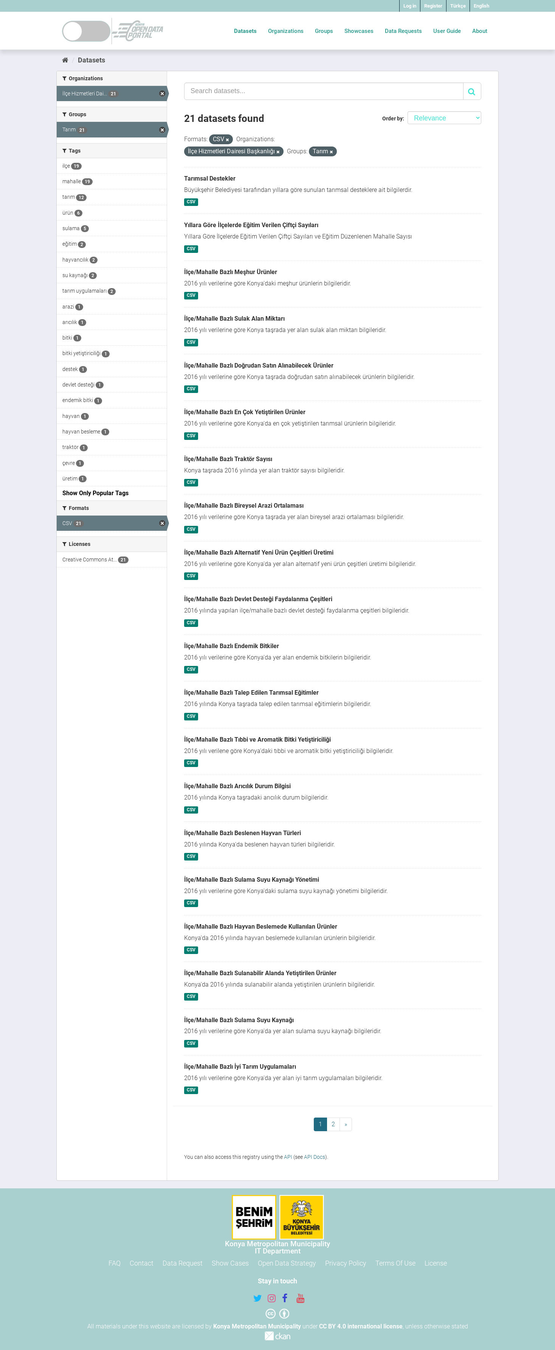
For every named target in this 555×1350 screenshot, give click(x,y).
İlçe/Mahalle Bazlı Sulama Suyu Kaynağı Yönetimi (251, 879)
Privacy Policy (345, 1263)
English (481, 6)
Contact (141, 1263)
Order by (392, 118)
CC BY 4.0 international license (361, 1326)
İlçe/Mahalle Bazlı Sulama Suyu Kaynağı (239, 1020)
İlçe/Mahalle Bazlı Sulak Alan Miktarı (234, 318)
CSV (191, 202)
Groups (324, 31)
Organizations (286, 31)
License (436, 1263)
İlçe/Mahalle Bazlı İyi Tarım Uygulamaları (240, 1066)
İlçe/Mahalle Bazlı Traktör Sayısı (228, 459)
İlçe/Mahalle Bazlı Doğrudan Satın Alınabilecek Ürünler (258, 365)
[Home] (65, 60)
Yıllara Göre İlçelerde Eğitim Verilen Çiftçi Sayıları (251, 225)
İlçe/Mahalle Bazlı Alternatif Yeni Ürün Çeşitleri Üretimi (258, 552)
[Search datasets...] (324, 91)
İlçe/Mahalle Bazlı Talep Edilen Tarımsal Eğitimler (251, 692)
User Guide (447, 31)
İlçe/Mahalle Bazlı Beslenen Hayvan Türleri (242, 833)
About (479, 31)
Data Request (183, 1263)
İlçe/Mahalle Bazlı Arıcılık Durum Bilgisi (237, 786)
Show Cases (230, 1263)
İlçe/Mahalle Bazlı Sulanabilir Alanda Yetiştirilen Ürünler (260, 973)
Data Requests (403, 31)
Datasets (245, 31)
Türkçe (458, 6)
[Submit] (472, 91)
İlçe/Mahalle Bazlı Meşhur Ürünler (230, 272)
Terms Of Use (395, 1263)
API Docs (314, 1157)
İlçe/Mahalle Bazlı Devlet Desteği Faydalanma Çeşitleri (258, 599)
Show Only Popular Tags (95, 493)
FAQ (115, 1263)
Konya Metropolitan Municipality (257, 1326)
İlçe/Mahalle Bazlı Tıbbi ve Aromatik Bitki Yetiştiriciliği (257, 739)
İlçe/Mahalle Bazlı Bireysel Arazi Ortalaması (244, 505)
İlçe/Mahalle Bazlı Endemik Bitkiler (231, 646)
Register (433, 6)
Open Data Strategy (287, 1263)
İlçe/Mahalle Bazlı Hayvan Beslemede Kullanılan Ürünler (260, 926)
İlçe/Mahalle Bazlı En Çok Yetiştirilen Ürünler (244, 412)
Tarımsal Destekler (210, 178)
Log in (409, 6)
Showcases (359, 31)
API (288, 1157)
